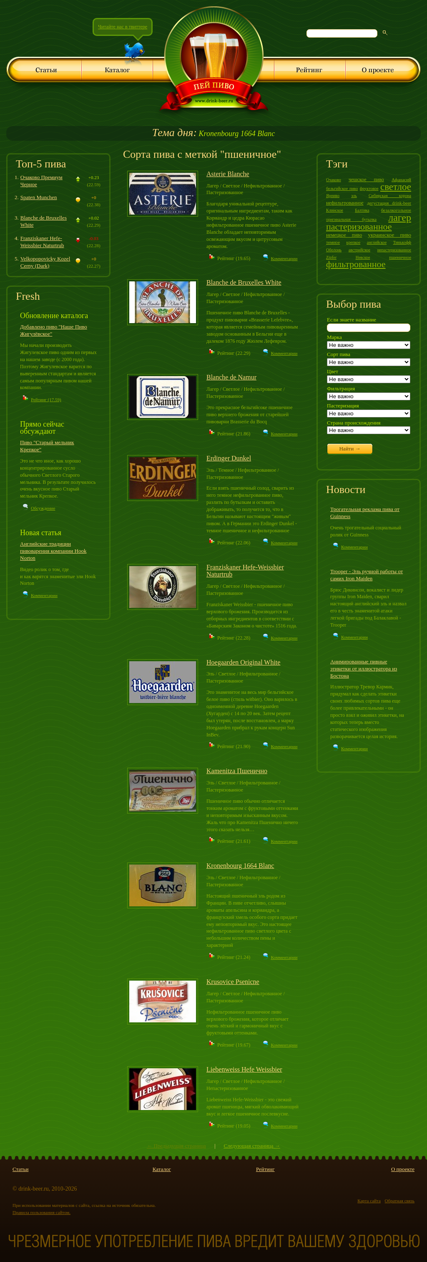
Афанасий (401, 179)
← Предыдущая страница (176, 1146)
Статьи (20, 1169)
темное (333, 242)
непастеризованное (394, 250)
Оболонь (334, 250)
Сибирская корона (390, 195)
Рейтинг (265, 1169)
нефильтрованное (345, 203)
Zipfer (331, 257)
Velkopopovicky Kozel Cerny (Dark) (45, 262)
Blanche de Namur (231, 377)
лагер (399, 217)
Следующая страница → (252, 1146)
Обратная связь (399, 1200)
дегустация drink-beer (389, 202)
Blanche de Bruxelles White (243, 282)
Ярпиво (332, 195)
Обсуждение (43, 508)
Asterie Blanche (227, 173)
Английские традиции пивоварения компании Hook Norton (53, 551)
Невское (363, 257)
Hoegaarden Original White (243, 662)
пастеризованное (359, 226)
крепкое (354, 242)
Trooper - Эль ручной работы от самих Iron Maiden (366, 575)
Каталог (162, 1169)
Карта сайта (369, 1200)
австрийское (359, 250)
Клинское (334, 210)
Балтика (362, 210)
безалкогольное (396, 209)
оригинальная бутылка (351, 219)
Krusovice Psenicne (232, 981)
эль (354, 195)
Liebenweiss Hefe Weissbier (244, 1069)
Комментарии (44, 595)
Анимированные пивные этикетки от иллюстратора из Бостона (363, 668)
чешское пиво (366, 179)
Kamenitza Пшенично (236, 770)
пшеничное (400, 257)
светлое (395, 187)
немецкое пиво (344, 235)
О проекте (402, 1169)
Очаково (333, 179)
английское (377, 242)
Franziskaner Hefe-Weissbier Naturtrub (42, 241)
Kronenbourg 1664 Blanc (213, 133)
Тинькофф (402, 242)
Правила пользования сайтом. (41, 1212)
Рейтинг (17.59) (46, 399)
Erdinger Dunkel (228, 458)
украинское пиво (389, 235)
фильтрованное (356, 264)
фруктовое (369, 188)
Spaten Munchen (38, 197)
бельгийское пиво (342, 188)
